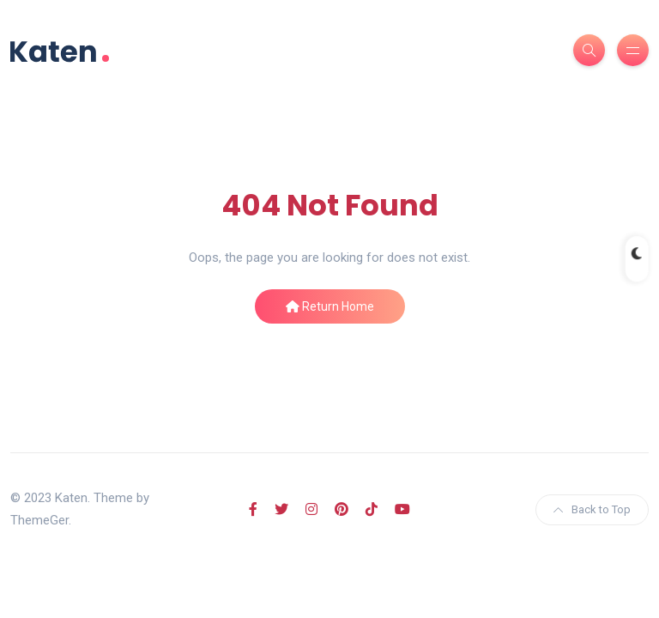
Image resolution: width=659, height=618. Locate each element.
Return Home (330, 306)
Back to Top (592, 509)
